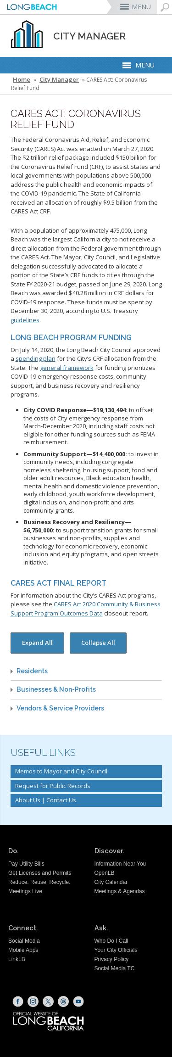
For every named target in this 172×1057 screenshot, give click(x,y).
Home (21, 80)
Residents (32, 671)
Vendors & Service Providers (60, 708)
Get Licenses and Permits (39, 873)
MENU (141, 6)
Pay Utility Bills (26, 864)
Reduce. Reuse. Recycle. (39, 882)
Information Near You (120, 864)
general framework (67, 368)
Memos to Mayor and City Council (61, 771)
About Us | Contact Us (45, 800)
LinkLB (16, 959)
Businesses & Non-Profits (56, 689)
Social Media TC (114, 968)
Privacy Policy (111, 959)
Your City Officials (116, 950)
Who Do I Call (111, 941)
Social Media (24, 941)
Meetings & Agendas (119, 891)
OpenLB (104, 873)
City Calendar (111, 882)
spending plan (35, 358)
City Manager (59, 80)
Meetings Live (25, 891)
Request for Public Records (52, 786)
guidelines (25, 320)
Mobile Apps (23, 950)
